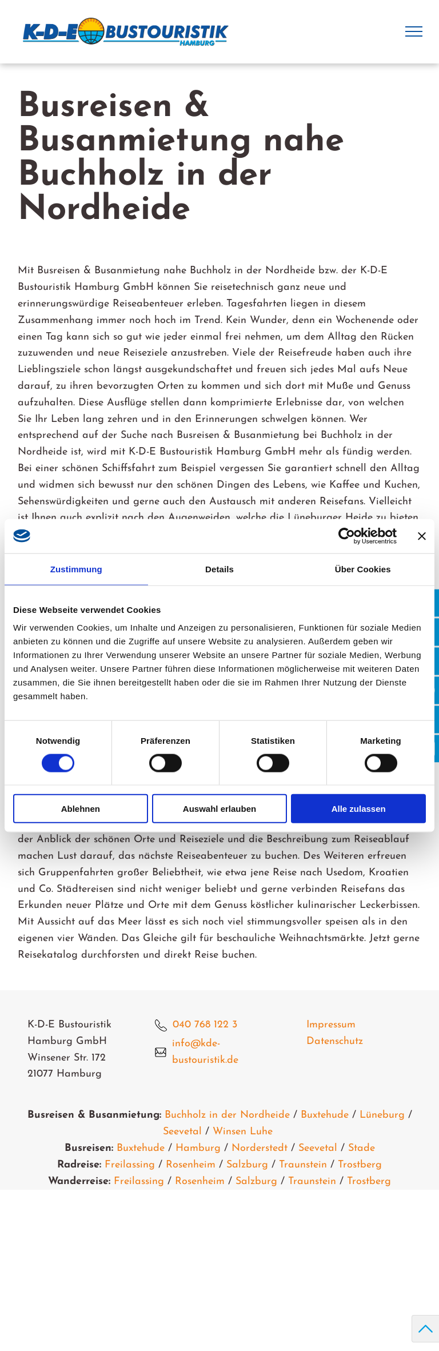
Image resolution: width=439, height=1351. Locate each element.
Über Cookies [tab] (363, 568)
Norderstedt (260, 1148)
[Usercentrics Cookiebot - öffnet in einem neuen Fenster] (347, 535)
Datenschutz (334, 1041)
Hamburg (198, 1148)
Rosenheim (190, 1164)
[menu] (414, 31)
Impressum (331, 1024)
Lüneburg (382, 1115)
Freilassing (130, 1164)
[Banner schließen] (422, 536)
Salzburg (247, 1164)
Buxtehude (325, 1115)
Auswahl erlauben (219, 809)
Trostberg (360, 1164)
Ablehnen (80, 809)
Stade (361, 1148)
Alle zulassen (359, 809)
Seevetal (182, 1131)
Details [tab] (219, 568)
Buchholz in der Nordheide (227, 1115)
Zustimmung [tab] (76, 568)
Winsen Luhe (243, 1131)
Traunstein (303, 1164)
